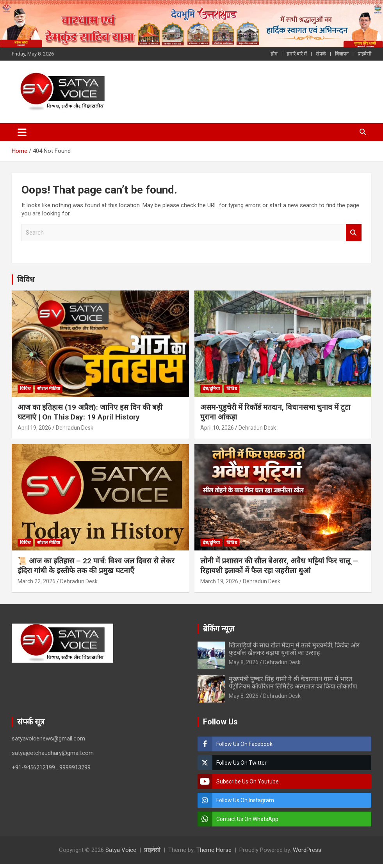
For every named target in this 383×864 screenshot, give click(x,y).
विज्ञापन (342, 54)
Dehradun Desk (74, 428)
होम (274, 54)
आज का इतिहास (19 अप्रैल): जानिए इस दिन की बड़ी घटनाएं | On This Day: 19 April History (90, 412)
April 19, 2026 (34, 428)
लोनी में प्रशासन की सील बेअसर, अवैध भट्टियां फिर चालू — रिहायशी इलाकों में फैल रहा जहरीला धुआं (279, 565)
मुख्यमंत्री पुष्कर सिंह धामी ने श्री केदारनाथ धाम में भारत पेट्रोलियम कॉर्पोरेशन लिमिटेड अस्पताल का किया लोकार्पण (293, 682)
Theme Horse (214, 849)
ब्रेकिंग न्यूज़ (218, 628)
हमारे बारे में (297, 54)
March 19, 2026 (219, 581)
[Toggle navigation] (22, 132)
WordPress (307, 849)
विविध (25, 279)
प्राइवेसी (364, 54)
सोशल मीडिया (48, 388)
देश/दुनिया (211, 388)
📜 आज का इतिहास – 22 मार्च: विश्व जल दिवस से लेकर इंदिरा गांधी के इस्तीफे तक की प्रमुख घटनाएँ (96, 565)
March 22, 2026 (36, 581)
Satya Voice (120, 849)
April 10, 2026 (217, 428)
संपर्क (321, 54)
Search (354, 233)
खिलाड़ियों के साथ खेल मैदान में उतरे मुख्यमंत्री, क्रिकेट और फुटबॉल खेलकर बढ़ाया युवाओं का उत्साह (294, 649)
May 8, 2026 (243, 662)
